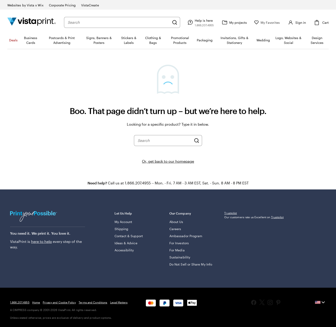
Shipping (121, 229)
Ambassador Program (185, 236)
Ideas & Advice (126, 243)
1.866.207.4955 (19, 302)
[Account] (295, 22)
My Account (123, 222)
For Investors (179, 243)
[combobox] (118, 22)
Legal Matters (119, 302)
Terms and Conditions (93, 302)
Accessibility (124, 250)
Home (36, 302)
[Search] (172, 22)
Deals (13, 40)
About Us (176, 222)
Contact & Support (129, 236)
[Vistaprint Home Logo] (31, 22)
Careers (175, 229)
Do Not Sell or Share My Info (190, 264)
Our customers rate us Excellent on (253, 247)
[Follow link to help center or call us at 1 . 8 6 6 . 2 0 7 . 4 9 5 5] (198, 22)
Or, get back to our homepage (168, 161)
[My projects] (232, 22)
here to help (41, 241)
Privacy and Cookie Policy (59, 302)
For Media (177, 250)
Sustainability (179, 257)
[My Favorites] (265, 22)
